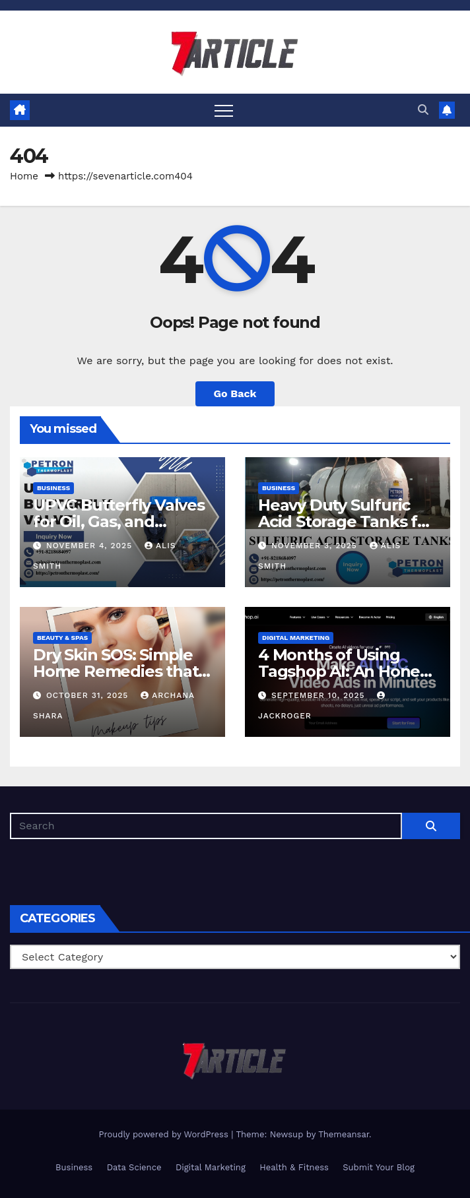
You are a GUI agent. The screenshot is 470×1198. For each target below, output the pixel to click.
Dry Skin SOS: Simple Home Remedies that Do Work (115, 671)
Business (53, 487)
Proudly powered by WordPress (164, 1134)
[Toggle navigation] (224, 110)
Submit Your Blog (379, 1167)
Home (24, 176)
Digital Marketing (295, 637)
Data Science (134, 1167)
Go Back (235, 393)
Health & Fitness (294, 1167)
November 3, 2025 (315, 545)
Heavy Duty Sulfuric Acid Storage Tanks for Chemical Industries (346, 521)
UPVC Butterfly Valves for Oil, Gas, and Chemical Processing (119, 521)
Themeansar (343, 1134)
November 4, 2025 (90, 545)
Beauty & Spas (62, 637)
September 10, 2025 (319, 695)
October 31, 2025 (88, 695)
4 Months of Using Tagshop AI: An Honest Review (346, 671)
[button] (423, 110)
